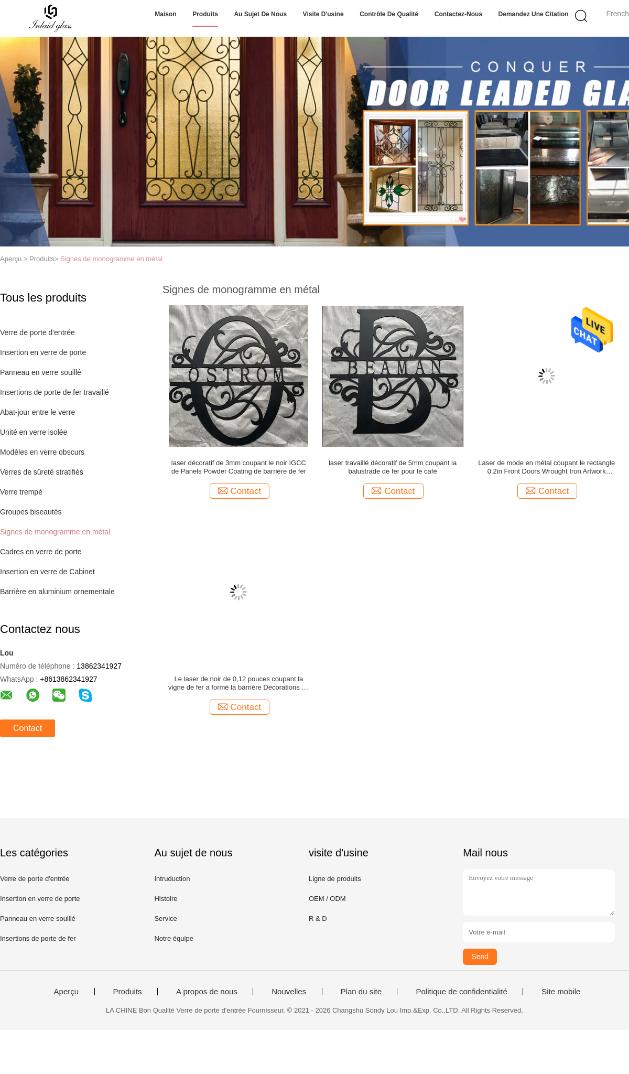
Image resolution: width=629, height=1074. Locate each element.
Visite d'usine (323, 14)
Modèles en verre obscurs (42, 452)
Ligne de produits (335, 879)
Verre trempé (21, 492)
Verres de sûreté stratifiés (41, 472)
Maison (165, 14)
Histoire (165, 899)
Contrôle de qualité (389, 14)
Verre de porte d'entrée (37, 332)
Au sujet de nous (260, 14)
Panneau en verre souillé (40, 372)
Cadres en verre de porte (41, 551)
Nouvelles (289, 991)
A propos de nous (206, 991)
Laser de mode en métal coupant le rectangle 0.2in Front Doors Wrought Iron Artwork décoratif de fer (546, 467)
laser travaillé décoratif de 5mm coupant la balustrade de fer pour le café (393, 467)
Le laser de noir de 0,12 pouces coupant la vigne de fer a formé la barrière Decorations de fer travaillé (238, 683)
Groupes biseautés (31, 512)
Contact (27, 728)
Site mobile (560, 991)
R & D (318, 918)
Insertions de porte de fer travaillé (54, 392)
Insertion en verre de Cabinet (47, 571)
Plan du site (361, 991)
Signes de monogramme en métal (111, 259)
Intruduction (172, 879)
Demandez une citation (533, 14)
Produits (205, 14)
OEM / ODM (327, 899)
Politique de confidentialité (461, 991)
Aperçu (66, 991)
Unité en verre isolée (33, 432)
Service (165, 918)
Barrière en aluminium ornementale (57, 591)
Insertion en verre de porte (43, 352)
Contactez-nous (458, 14)
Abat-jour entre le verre (37, 412)
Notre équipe (173, 938)
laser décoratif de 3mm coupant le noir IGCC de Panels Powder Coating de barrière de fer (238, 467)
